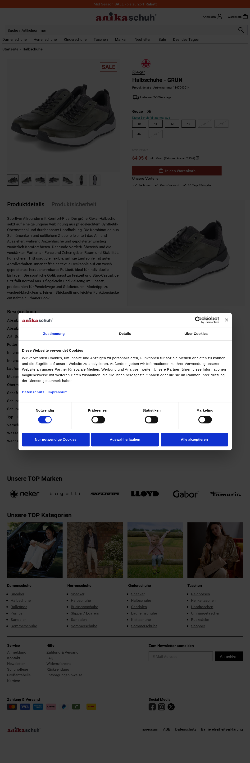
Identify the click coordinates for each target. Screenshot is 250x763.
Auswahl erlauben (125, 439)
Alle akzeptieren (194, 439)
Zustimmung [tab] (54, 334)
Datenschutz (33, 392)
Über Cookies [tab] (196, 334)
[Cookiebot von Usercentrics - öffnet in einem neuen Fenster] (198, 319)
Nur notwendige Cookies (56, 439)
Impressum (58, 392)
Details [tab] (125, 334)
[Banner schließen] (226, 320)
